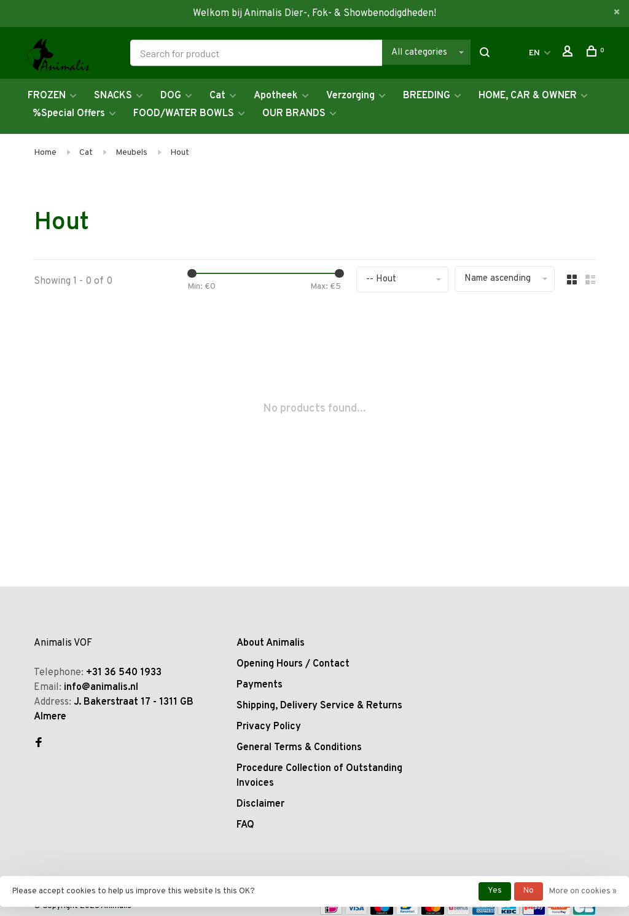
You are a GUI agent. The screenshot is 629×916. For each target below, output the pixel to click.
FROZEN (47, 96)
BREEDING (426, 96)
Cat (217, 96)
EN (534, 53)
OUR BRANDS (294, 114)
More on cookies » (583, 891)
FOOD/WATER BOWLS (183, 114)
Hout (179, 152)
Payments (259, 685)
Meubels (131, 152)
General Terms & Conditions (299, 748)
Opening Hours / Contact (293, 664)
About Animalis (270, 643)
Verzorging (350, 96)
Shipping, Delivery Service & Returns (319, 706)
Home (45, 152)
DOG (170, 96)
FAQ (245, 825)
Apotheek (276, 96)
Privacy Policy (268, 727)
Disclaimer (260, 804)
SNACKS (113, 96)
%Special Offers (69, 114)
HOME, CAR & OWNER (528, 96)
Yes (495, 891)
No (528, 891)
